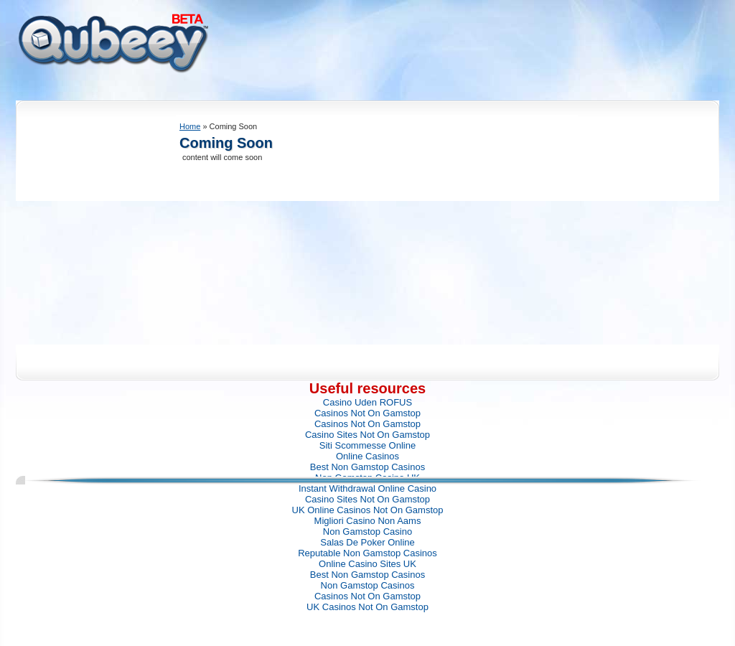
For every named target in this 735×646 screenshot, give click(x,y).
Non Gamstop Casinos (368, 585)
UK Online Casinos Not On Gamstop (368, 510)
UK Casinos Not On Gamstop (367, 606)
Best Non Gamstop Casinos (367, 467)
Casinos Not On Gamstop (367, 413)
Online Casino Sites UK (367, 563)
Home (189, 126)
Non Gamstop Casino (367, 531)
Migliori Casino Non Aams (367, 520)
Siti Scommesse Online (367, 445)
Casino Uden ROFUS (367, 402)
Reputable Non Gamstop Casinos (367, 553)
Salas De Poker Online (367, 542)
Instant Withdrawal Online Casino (367, 488)
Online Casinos (367, 456)
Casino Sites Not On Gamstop (367, 434)
